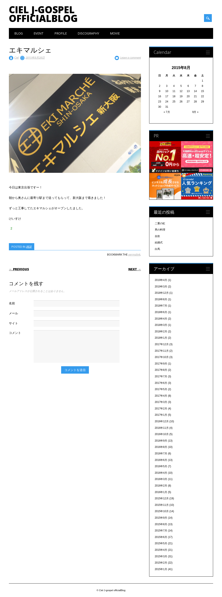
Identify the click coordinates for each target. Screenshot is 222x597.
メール (13, 313)
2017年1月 (161, 414)
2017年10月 (162, 357)
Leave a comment (130, 57)
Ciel (16, 57)
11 (173, 91)
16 (159, 96)
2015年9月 (161, 517)
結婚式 (159, 242)
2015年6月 (161, 537)
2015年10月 (162, 511)
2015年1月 (161, 569)
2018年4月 (161, 318)
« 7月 (167, 112)
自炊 (157, 236)
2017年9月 (161, 363)
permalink (134, 254)
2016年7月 (161, 453)
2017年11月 (162, 350)
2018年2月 (161, 331)
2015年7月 (161, 530)
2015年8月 (161, 524)
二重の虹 (160, 223)
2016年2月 (161, 485)
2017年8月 (161, 369)
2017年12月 (162, 344)
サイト (13, 323)
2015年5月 (161, 543)
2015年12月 (162, 498)
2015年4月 (161, 549)
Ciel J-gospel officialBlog (43, 14)
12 (181, 91)
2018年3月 (161, 325)
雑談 (29, 247)
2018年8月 (161, 299)
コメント (15, 333)
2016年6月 (161, 460)
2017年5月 (161, 389)
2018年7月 (161, 305)
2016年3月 (161, 479)
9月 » (195, 112)
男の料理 (160, 229)
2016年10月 (162, 434)
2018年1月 (161, 337)
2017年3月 (161, 402)
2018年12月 (162, 292)
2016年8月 (161, 447)
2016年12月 (162, 421)
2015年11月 (162, 504)
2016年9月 (161, 440)
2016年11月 (162, 427)
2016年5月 (161, 466)
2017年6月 (161, 382)
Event (39, 33)
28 (195, 101)
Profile (60, 33)
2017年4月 (161, 395)
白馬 (157, 249)
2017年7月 (161, 376)
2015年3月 (161, 556)
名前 (12, 303)
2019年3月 (161, 286)
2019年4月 (161, 280)
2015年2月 (161, 562)
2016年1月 (161, 492)
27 (188, 101)
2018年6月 (161, 312)
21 (195, 96)
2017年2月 (161, 408)
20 (188, 96)
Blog (18, 33)
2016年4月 (161, 472)
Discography (88, 33)
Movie (115, 33)
